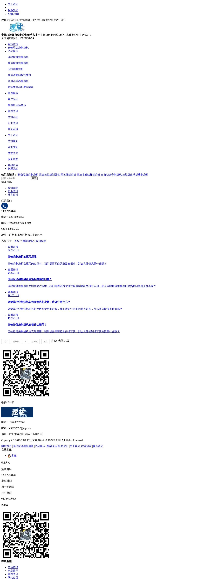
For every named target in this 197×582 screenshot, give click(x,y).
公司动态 (13, 117)
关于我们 (13, 4)
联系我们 (13, 10)
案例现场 (13, 93)
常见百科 (13, 129)
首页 (17, 240)
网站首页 (13, 44)
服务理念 (13, 159)
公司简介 (13, 141)
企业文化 (13, 147)
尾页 (45, 341)
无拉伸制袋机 (15, 69)
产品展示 (13, 51)
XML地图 (13, 14)
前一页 (16, 341)
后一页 (35, 341)
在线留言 (13, 165)
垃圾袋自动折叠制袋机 (21, 87)
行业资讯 (13, 123)
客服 (12, 455)
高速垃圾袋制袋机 (18, 63)
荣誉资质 (13, 153)
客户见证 (13, 99)
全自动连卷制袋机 (18, 81)
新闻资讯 (13, 111)
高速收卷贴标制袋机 (19, 75)
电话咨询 (13, 567)
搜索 (34, 178)
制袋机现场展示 (17, 105)
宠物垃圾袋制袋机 (18, 47)
